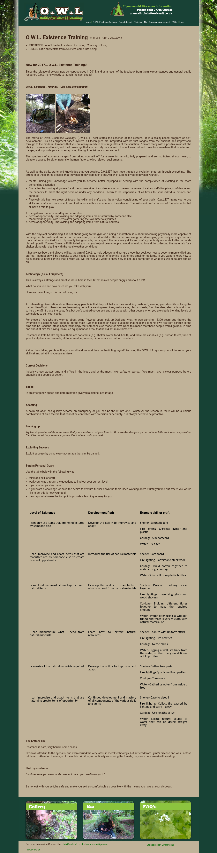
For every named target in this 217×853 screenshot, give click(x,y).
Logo (181, 22)
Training (138, 22)
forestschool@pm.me (97, 844)
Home (88, 22)
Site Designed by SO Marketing (160, 845)
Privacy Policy (33, 849)
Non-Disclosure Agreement (157, 22)
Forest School (125, 22)
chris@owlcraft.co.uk (72, 844)
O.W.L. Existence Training (105, 22)
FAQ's (174, 22)
